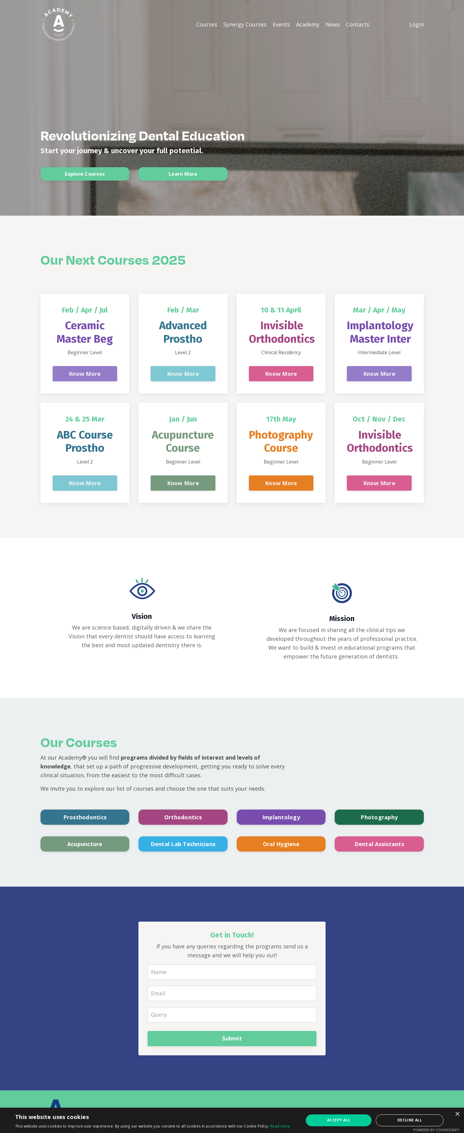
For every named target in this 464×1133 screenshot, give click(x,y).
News (333, 24)
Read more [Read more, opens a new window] (280, 1126)
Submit (232, 1038)
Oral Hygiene (281, 844)
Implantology (281, 817)
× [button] (457, 1114)
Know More (85, 373)
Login (416, 24)
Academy (307, 24)
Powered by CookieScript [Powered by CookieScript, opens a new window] (436, 1130)
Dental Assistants (379, 844)
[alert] (232, 1120)
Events (281, 24)
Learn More (183, 174)
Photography (379, 817)
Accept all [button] (338, 1120)
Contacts (357, 24)
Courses (206, 24)
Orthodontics (183, 817)
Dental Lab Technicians (183, 844)
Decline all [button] (409, 1120)
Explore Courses (85, 174)
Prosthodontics (85, 817)
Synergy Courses (245, 24)
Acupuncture (85, 844)
